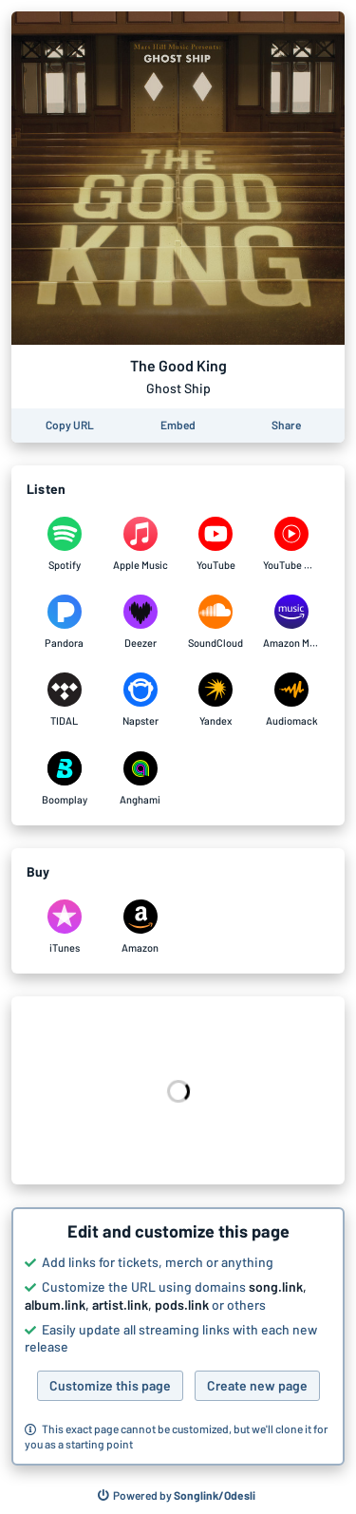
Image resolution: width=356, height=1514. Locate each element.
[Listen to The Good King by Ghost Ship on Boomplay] (65, 779)
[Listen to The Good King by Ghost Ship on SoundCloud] (216, 622)
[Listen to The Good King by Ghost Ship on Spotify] (65, 544)
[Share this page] (286, 425)
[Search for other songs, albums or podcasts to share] (176, 1496)
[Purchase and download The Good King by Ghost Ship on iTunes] (65, 927)
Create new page (257, 1385)
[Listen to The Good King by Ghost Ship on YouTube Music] (291, 544)
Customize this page (110, 1385)
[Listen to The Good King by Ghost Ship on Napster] (140, 700)
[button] (178, 1336)
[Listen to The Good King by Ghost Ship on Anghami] (140, 779)
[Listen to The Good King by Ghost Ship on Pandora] (65, 622)
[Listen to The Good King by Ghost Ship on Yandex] (216, 700)
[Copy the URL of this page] (69, 425)
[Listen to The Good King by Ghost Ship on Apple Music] (140, 544)
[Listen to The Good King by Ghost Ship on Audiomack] (291, 700)
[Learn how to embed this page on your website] (178, 425)
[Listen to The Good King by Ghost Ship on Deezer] (140, 622)
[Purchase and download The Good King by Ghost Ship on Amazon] (140, 927)
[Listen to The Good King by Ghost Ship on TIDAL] (65, 700)
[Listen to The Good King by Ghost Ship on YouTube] (216, 544)
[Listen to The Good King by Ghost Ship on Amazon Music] (291, 622)
